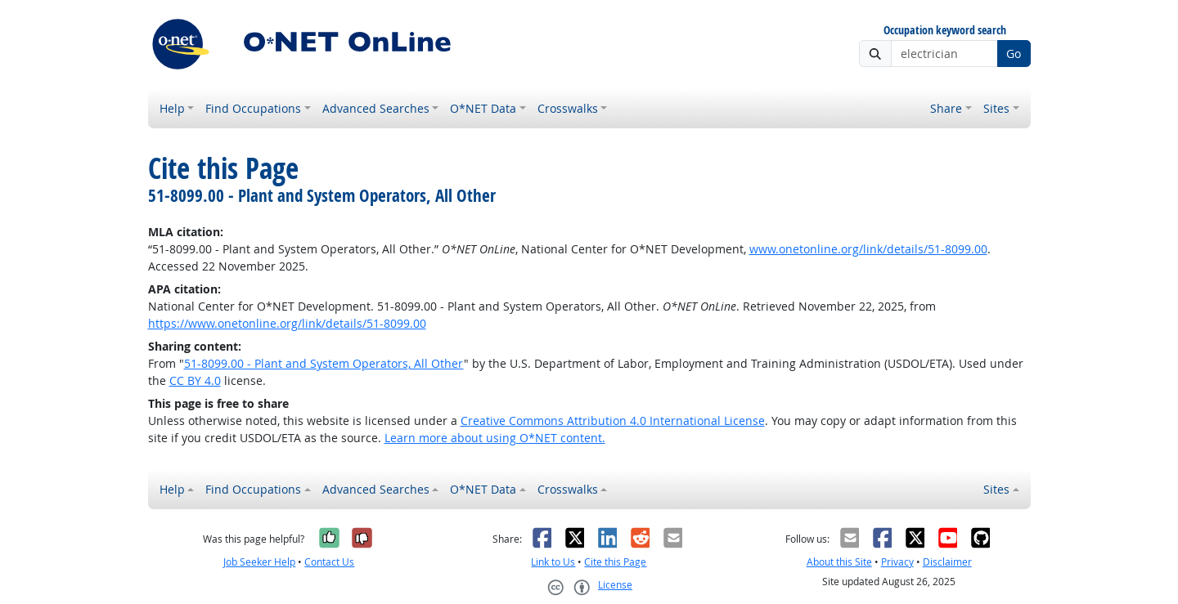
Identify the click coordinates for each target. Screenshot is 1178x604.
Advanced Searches (375, 108)
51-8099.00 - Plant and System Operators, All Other (324, 363)
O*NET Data (483, 108)
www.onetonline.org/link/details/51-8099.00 (868, 249)
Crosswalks (567, 108)
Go (1013, 53)
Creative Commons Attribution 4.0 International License (613, 420)
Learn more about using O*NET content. (494, 437)
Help (172, 108)
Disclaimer (947, 562)
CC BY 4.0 (195, 380)
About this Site (839, 562)
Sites (996, 108)
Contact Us (329, 562)
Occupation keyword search (945, 31)
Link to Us (553, 562)
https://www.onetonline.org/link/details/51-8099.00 (287, 323)
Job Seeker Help (259, 562)
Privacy (897, 562)
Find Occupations (253, 108)
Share (946, 108)
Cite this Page (615, 562)
